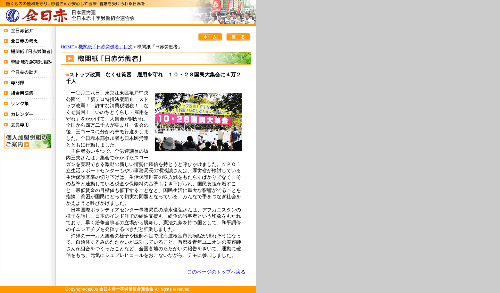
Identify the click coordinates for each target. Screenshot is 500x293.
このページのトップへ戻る (216, 272)
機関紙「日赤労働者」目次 (105, 46)
